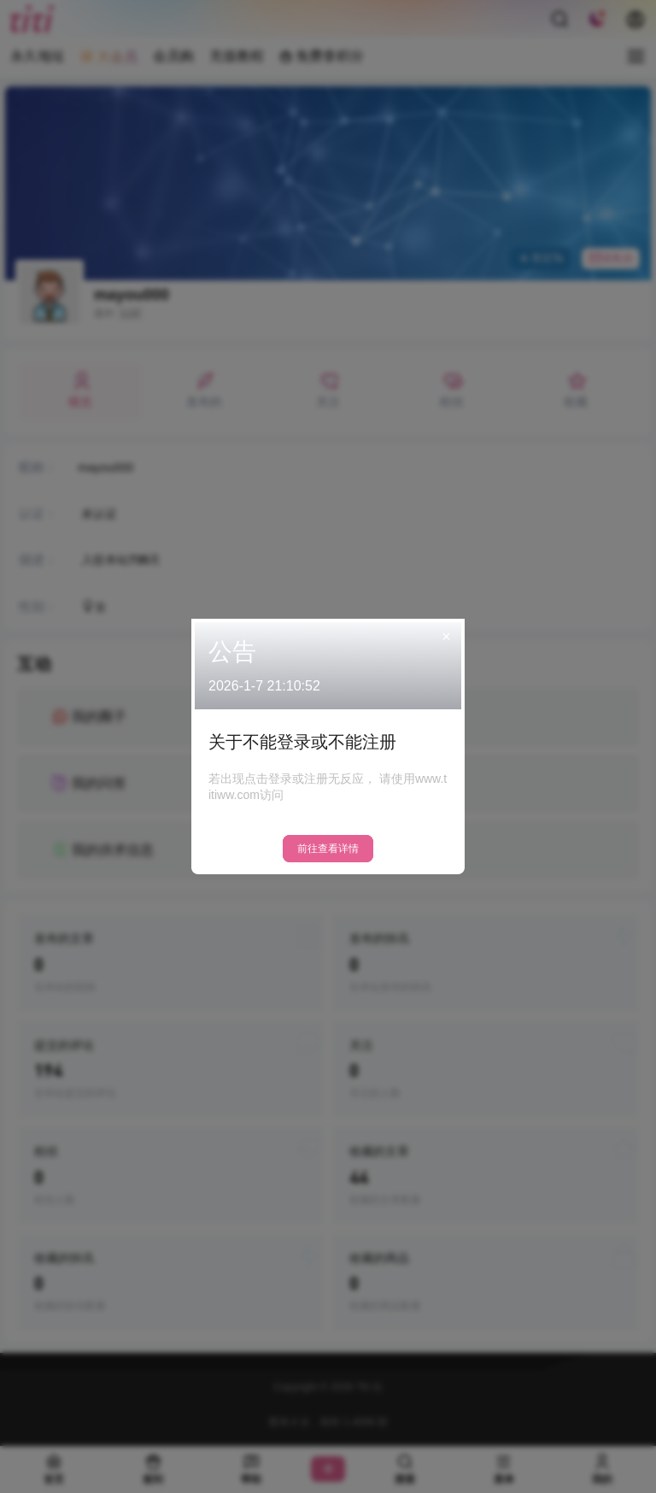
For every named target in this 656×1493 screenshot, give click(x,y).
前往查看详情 (328, 849)
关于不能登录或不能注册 (302, 741)
